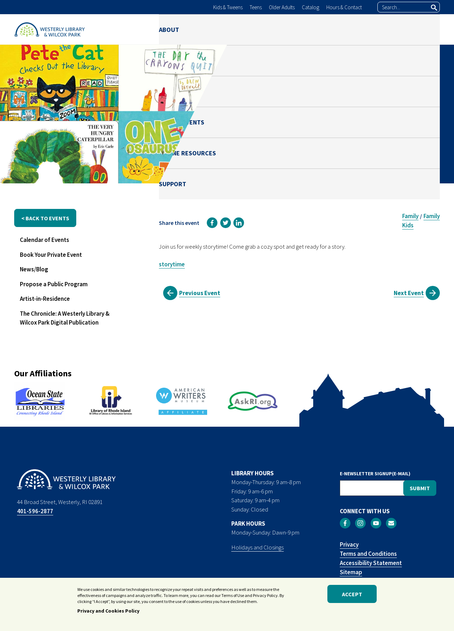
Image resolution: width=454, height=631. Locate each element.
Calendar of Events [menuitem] (44, 240)
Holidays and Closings (257, 547)
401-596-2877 (35, 511)
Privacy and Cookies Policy (108, 611)
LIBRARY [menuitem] (209, 29)
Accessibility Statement (371, 563)
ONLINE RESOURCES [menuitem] (365, 29)
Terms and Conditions (368, 554)
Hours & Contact (344, 7)
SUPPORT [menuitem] (426, 29)
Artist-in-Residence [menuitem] (45, 299)
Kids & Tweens (228, 7)
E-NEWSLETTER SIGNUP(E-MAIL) (375, 473)
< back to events (45, 218)
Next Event (409, 293)
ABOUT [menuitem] (169, 29)
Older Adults (282, 7)
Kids (408, 225)
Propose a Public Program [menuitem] (54, 284)
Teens (256, 7)
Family (410, 216)
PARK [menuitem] (247, 29)
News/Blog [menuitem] (34, 269)
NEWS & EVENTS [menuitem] (295, 29)
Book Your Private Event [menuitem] (51, 255)
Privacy (349, 544)
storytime (172, 264)
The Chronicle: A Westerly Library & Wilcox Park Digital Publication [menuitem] (65, 318)
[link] (212, 222)
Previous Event (199, 293)
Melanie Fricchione (366, 137)
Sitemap (351, 572)
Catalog (310, 7)
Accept (352, 594)
